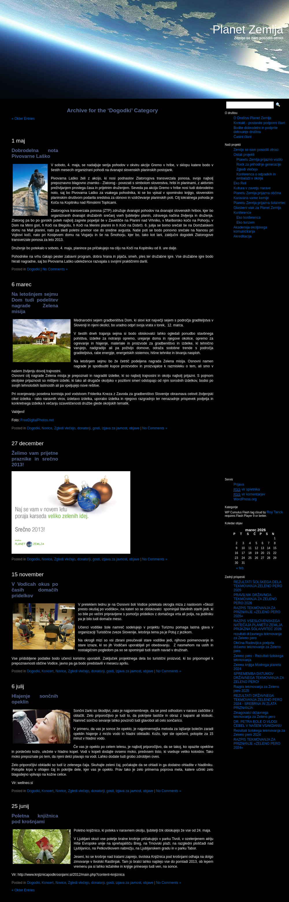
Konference (242, 213)
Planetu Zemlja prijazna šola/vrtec (260, 203)
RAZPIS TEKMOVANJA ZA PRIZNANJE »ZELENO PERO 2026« (257, 612)
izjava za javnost (114, 428)
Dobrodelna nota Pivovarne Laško (35, 153)
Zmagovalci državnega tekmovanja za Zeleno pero (254, 715)
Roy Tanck (275, 512)
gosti (96, 428)
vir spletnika (247, 489)
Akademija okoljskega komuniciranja (250, 229)
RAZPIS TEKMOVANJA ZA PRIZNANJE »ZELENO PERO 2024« (257, 744)
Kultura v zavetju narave (252, 188)
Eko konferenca (248, 218)
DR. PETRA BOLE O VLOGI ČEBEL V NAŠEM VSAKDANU (257, 724)
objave (134, 428)
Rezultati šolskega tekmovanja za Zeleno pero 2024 (259, 733)
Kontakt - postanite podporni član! (259, 123)
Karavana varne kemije (251, 198)
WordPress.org (245, 499)
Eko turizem (245, 222)
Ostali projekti (244, 155)
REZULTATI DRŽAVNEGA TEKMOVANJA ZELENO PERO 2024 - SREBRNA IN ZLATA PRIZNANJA (258, 702)
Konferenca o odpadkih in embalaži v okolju (256, 176)
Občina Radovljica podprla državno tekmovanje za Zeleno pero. (257, 647)
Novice (47, 428)
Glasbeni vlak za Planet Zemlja (257, 208)
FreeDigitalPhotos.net (37, 420)
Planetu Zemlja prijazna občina (257, 193)
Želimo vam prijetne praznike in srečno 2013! (35, 458)
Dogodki (33, 269)
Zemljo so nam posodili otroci (256, 150)
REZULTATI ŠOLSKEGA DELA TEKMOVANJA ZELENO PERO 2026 (258, 586)
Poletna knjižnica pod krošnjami (35, 818)
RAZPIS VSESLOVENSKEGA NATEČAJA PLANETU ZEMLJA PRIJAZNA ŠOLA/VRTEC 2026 (258, 625)
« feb (240, 568)
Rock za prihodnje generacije (258, 164)
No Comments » (55, 269)
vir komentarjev (249, 494)
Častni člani (242, 137)
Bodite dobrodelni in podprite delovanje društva (256, 130)
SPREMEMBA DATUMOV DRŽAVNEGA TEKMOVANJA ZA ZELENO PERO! (259, 678)
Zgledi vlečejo (64, 428)
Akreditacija (242, 236)
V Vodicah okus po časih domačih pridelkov (35, 589)
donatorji (83, 428)
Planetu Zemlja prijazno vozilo (259, 160)
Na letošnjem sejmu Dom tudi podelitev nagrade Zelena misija (35, 302)
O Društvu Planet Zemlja (252, 118)
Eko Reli (240, 183)
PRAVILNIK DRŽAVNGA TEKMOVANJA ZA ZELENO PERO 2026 (255, 599)
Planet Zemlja (247, 29)
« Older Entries (23, 119)
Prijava (239, 484)
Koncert (47, 671)
